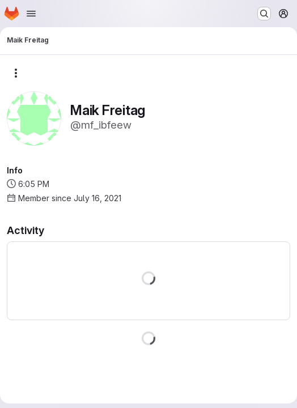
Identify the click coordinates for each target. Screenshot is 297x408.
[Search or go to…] (264, 13)
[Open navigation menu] (31, 14)
